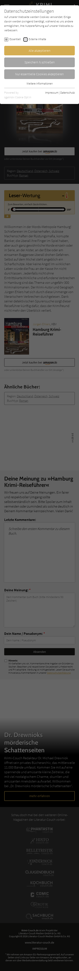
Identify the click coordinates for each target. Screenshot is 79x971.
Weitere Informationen (40, 83)
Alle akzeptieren (40, 50)
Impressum (51, 92)
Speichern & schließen (39, 62)
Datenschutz (67, 92)
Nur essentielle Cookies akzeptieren (39, 74)
